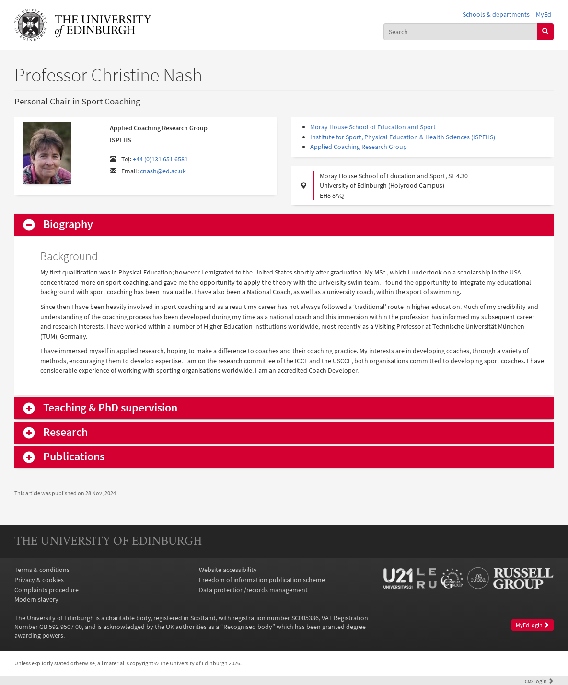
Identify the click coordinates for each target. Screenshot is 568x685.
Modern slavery (36, 599)
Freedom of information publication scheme (262, 579)
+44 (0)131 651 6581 (160, 159)
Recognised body (247, 626)
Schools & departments (496, 14)
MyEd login (532, 624)
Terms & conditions (42, 569)
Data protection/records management (253, 589)
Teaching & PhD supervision (110, 407)
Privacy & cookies (39, 579)
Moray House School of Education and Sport (373, 127)
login (539, 681)
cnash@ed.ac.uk (163, 171)
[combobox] (460, 31)
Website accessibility (228, 569)
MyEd (543, 14)
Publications (73, 456)
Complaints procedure (46, 589)
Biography (68, 224)
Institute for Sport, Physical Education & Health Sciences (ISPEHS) (402, 137)
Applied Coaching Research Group (358, 146)
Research (65, 432)
